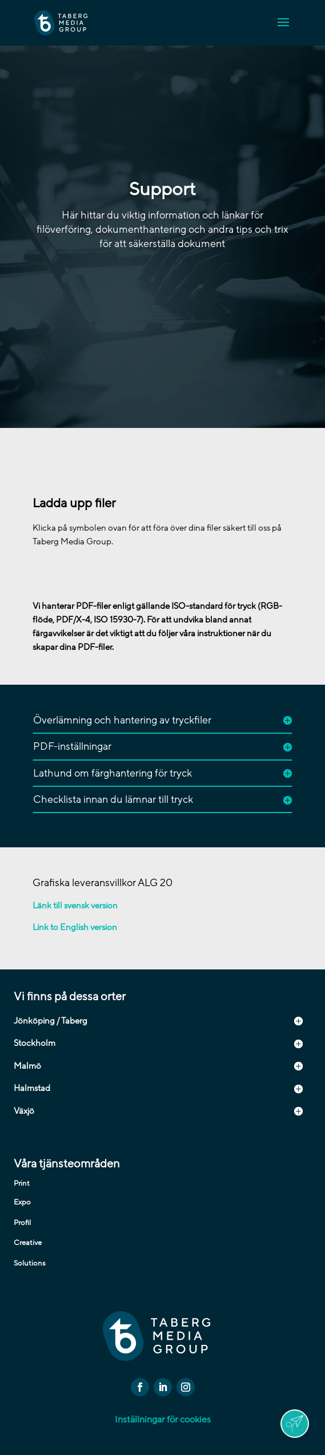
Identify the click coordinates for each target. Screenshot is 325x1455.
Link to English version (75, 927)
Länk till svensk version (75, 905)
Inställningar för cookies (163, 1419)
